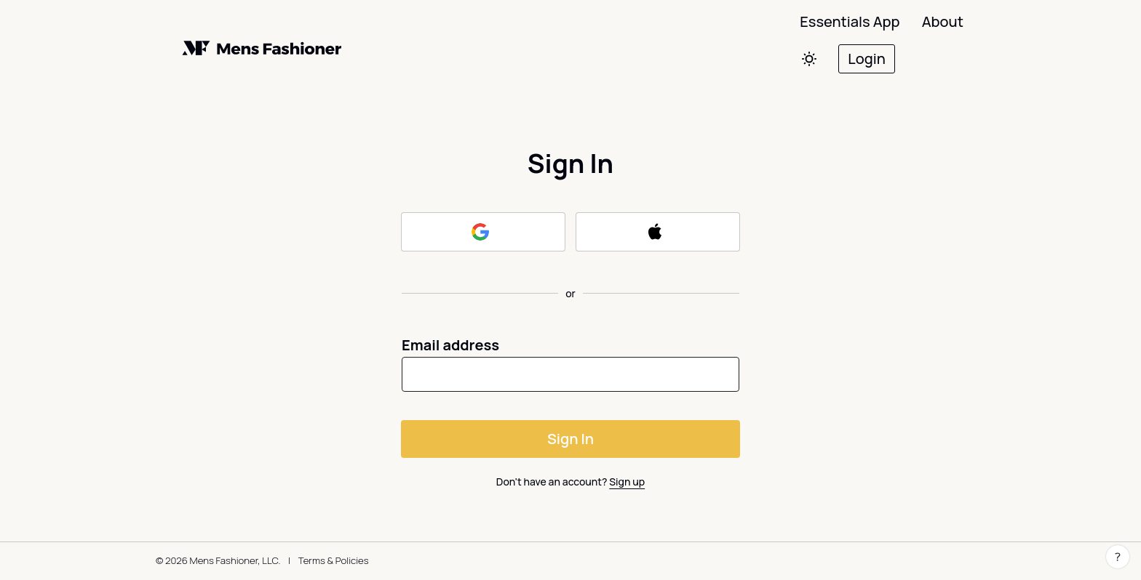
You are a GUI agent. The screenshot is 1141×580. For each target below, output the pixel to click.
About (942, 21)
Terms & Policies (333, 560)
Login (866, 58)
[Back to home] (287, 48)
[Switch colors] (811, 59)
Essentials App (849, 21)
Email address (450, 345)
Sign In (570, 438)
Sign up (627, 481)
